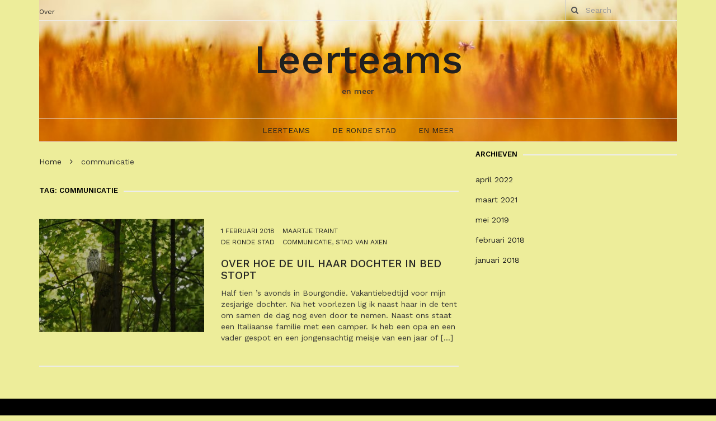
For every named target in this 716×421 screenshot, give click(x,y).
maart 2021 (496, 199)
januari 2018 (497, 260)
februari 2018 (500, 239)
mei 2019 (492, 219)
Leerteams (358, 59)
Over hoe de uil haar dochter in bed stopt (331, 275)
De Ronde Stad (364, 130)
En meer (436, 130)
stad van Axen (361, 247)
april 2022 (494, 179)
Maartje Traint (310, 236)
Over (47, 12)
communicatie (307, 247)
